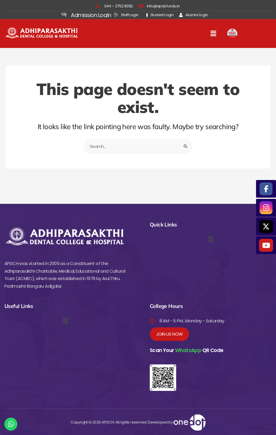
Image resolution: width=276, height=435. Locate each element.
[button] (213, 33)
